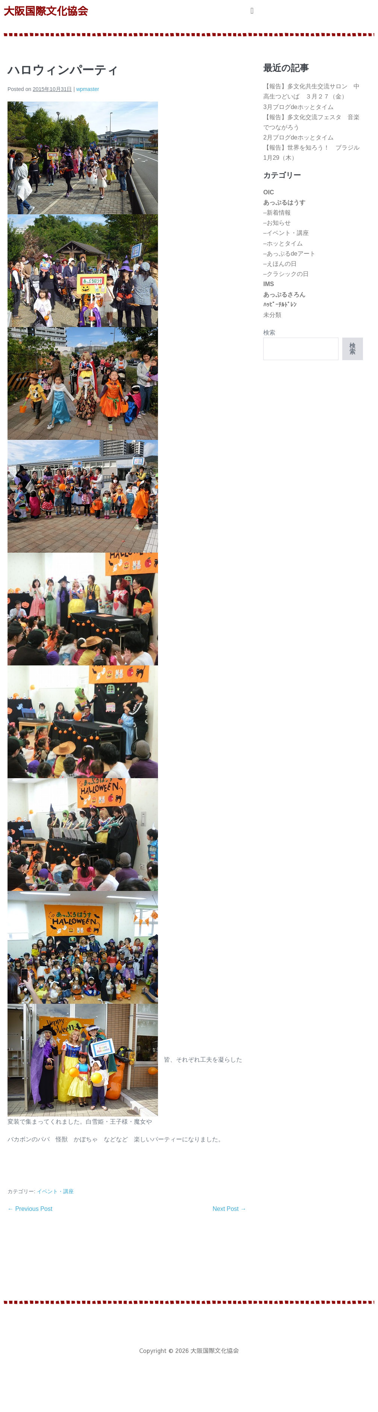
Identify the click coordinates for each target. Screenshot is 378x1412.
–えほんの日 (280, 264)
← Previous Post (30, 1209)
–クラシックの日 (286, 274)
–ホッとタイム (283, 243)
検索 (269, 332)
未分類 (272, 315)
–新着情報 (277, 212)
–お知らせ (277, 223)
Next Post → (229, 1209)
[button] (251, 11)
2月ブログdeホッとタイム (298, 137)
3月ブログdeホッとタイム (298, 107)
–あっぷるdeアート (289, 253)
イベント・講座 (55, 1191)
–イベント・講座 (286, 233)
